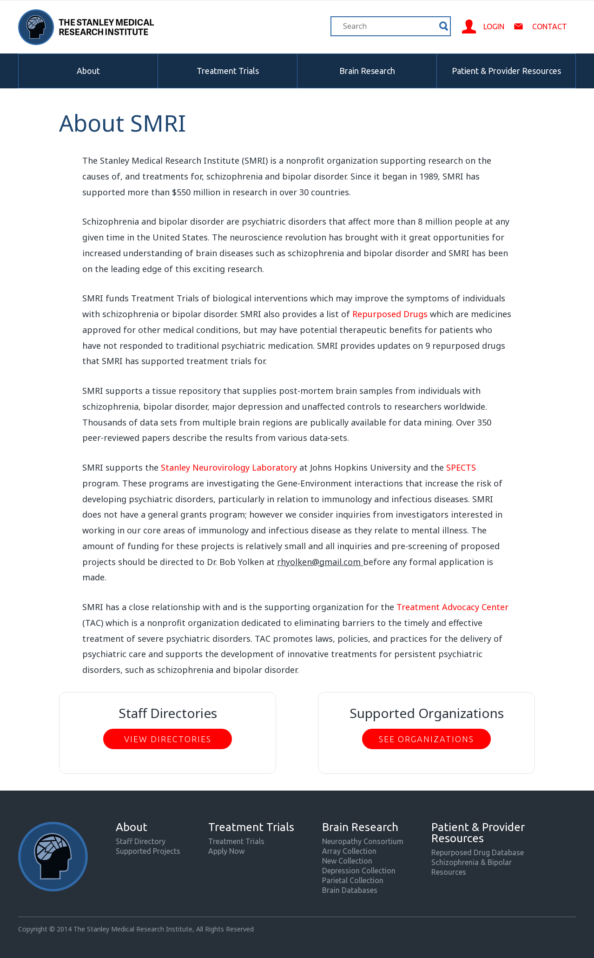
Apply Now (226, 851)
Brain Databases (349, 890)
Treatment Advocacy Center (452, 606)
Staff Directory (140, 841)
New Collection (347, 861)
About (88, 70)
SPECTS (461, 467)
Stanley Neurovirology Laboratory (229, 467)
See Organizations (426, 739)
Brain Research (367, 70)
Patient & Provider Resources (506, 70)
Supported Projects (148, 851)
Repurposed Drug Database (477, 852)
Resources (448, 872)
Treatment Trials (228, 70)
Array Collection (349, 851)
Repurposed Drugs (390, 313)
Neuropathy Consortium (362, 841)
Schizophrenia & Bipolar (471, 862)
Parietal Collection (352, 880)
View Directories (167, 739)
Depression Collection (359, 870)
